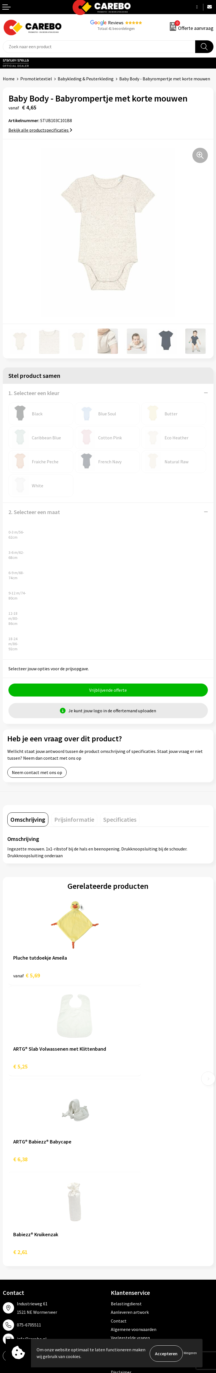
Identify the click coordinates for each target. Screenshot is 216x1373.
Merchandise (15, 1252)
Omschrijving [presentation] (27, 820)
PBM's (117, 1235)
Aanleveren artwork (130, 1129)
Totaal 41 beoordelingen (116, 28)
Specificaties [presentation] (119, 820)
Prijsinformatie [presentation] (74, 820)
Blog (7, 1235)
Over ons (11, 1226)
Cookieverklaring (127, 1164)
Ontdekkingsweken (21, 1218)
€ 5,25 (121, 976)
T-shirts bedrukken (21, 1243)
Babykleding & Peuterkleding (86, 78)
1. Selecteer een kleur (33, 392)
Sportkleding (123, 1243)
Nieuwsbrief (14, 1269)
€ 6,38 (20, 1069)
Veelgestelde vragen (130, 1155)
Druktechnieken (126, 1181)
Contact (119, 1138)
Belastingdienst (126, 1121)
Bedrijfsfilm (14, 1260)
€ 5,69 (26, 976)
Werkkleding (123, 1226)
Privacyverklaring (127, 1172)
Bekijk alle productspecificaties (40, 130)
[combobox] (99, 46)
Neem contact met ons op (37, 773)
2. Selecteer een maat (34, 511)
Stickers (118, 1269)
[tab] (27, 820)
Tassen (117, 1260)
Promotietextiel (36, 78)
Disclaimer (121, 1189)
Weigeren (190, 1353)
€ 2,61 (121, 1069)
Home (9, 78)
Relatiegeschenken (129, 1252)
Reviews (115, 22)
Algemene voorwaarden (133, 1146)
